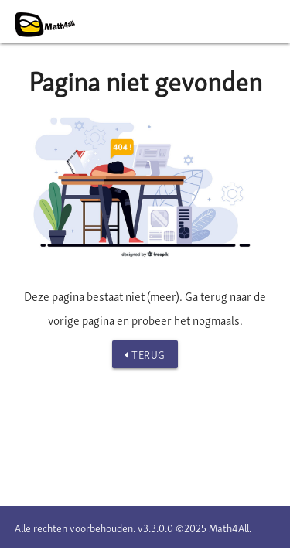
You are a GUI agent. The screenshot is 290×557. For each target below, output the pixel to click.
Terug (145, 354)
